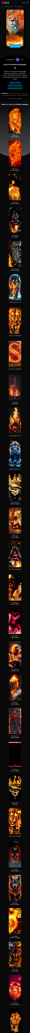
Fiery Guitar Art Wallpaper (15, 403)
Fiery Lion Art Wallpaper (15, 335)
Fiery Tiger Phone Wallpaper (15, 536)
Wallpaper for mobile (15, 82)
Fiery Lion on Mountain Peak (15, 670)
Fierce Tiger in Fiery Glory (15, 970)
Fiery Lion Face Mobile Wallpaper (15, 269)
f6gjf (19, 59)
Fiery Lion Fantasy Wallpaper (15, 1003)
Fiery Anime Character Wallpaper (15, 936)
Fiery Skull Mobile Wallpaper (15, 703)
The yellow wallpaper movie (15, 88)
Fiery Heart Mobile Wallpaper (15, 636)
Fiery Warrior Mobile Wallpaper (15, 736)
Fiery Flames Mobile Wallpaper (15, 603)
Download (15, 46)
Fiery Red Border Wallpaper (15, 770)
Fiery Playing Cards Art (15, 435)
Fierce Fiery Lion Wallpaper (15, 236)
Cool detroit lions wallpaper (15, 85)
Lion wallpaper (18, 6)
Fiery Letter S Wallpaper (15, 369)
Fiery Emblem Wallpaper (15, 803)
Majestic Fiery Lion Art (15, 302)
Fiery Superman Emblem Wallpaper (15, 503)
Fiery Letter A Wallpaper (15, 569)
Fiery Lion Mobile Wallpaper (15, 136)
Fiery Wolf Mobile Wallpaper (15, 903)
